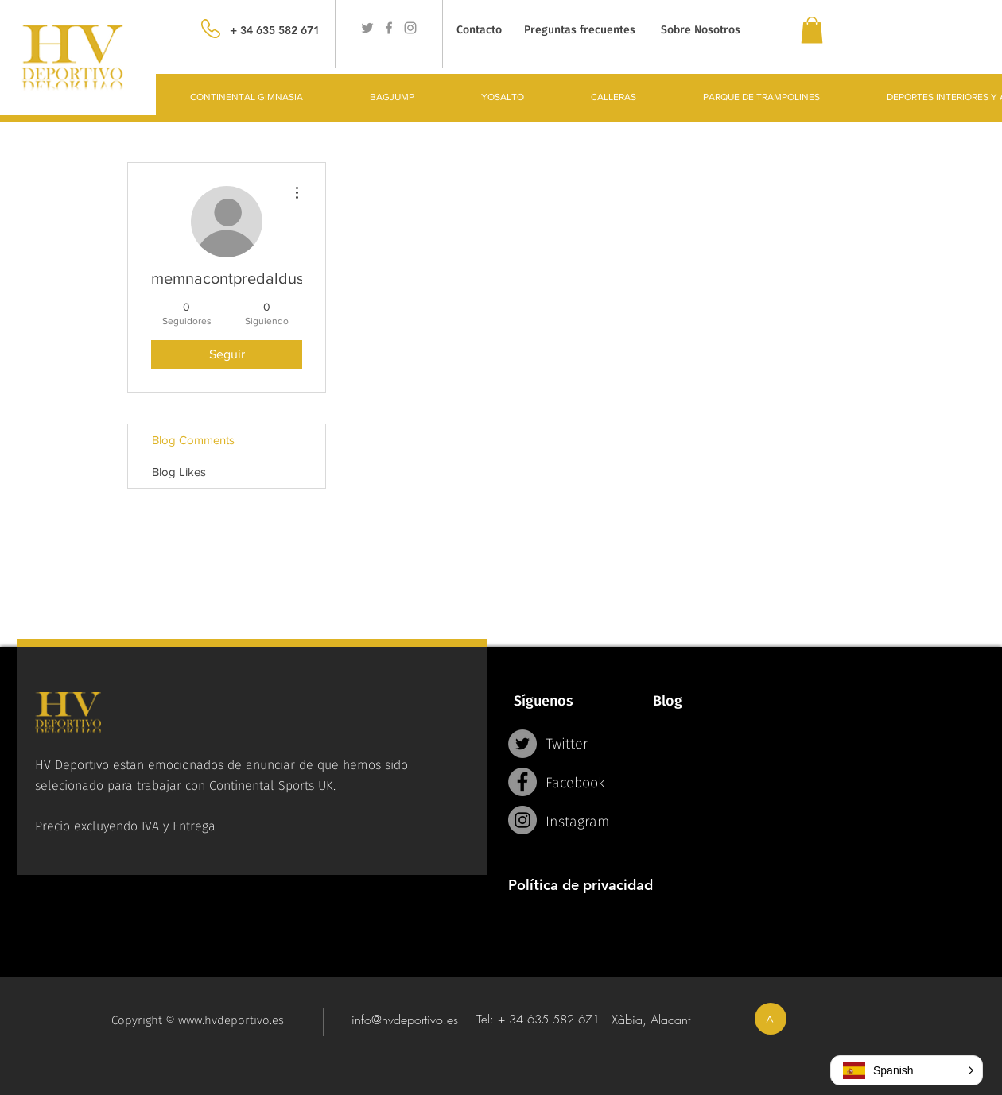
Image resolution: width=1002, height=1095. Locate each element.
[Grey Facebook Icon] (389, 28)
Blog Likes (179, 471)
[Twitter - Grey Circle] (522, 743)
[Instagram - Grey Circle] (522, 820)
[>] (770, 1019)
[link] (812, 30)
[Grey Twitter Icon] (367, 28)
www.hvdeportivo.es (231, 1020)
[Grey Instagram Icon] (410, 28)
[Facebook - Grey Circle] (522, 782)
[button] (906, 1070)
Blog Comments (193, 440)
